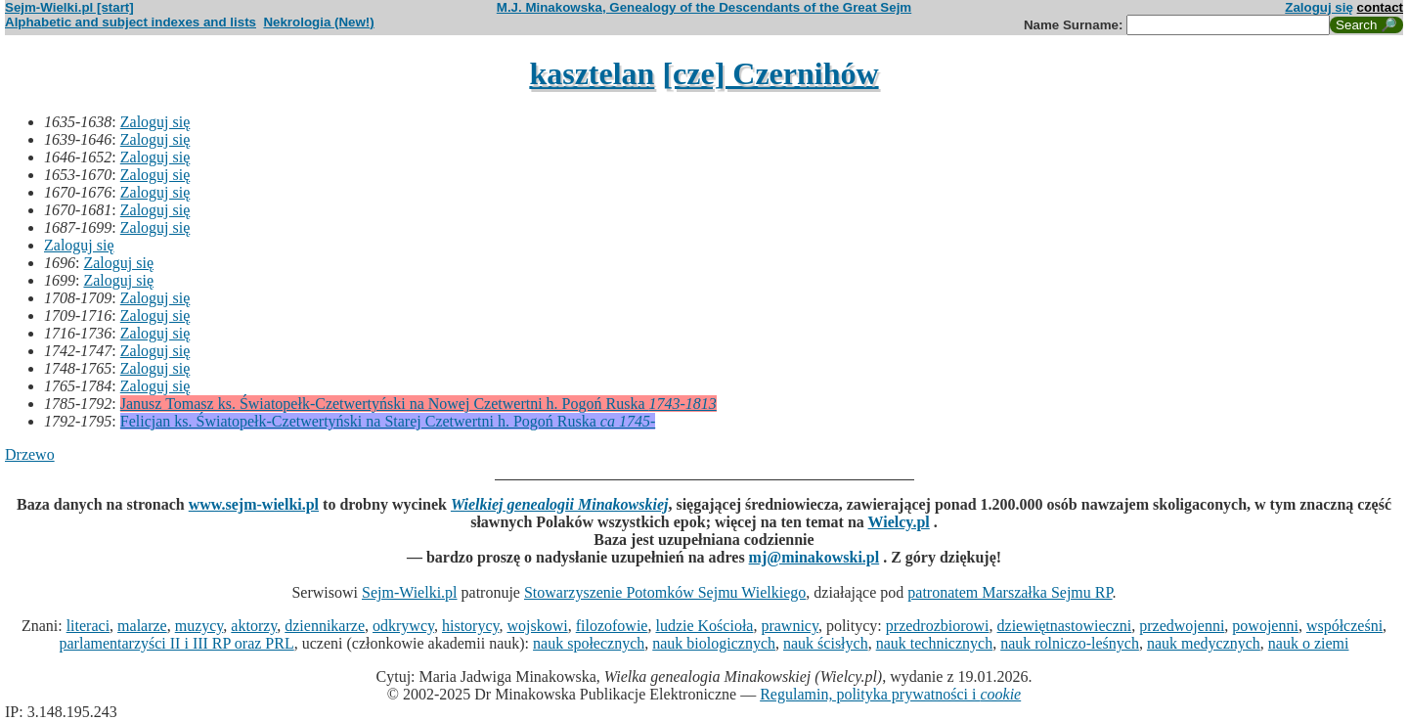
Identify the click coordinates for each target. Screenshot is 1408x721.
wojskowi (536, 625)
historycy (471, 625)
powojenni (1265, 625)
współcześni (1344, 625)
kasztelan (591, 73)
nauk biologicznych (713, 643)
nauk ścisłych (825, 643)
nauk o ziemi (1308, 643)
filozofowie (612, 625)
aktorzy (254, 625)
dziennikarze (325, 625)
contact (1380, 7)
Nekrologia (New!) (318, 22)
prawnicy (789, 625)
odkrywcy (403, 625)
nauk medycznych (1203, 643)
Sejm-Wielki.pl (410, 592)
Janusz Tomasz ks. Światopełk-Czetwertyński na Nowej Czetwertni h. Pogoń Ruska (418, 403)
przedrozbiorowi (938, 625)
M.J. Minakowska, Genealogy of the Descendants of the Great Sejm (704, 7)
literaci (88, 625)
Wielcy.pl (899, 522)
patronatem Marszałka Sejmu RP (1009, 592)
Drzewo (30, 454)
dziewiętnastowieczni (1064, 625)
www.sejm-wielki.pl (254, 504)
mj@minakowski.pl (814, 557)
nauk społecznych (588, 643)
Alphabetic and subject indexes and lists (130, 22)
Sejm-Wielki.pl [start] (69, 7)
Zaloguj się (1319, 7)
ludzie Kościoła (704, 625)
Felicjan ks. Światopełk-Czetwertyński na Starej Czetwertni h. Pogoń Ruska (387, 421)
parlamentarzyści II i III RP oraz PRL (177, 643)
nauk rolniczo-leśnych (1069, 643)
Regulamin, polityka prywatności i (890, 694)
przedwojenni (1181, 625)
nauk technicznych (934, 643)
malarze (142, 625)
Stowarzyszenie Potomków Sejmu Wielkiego (665, 592)
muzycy (199, 625)
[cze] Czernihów (770, 73)
